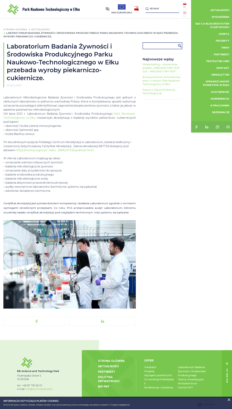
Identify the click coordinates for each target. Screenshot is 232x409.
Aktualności (40, 29)
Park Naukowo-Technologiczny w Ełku (43, 9)
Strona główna (15, 29)
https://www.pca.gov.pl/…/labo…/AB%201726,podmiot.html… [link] (55, 150)
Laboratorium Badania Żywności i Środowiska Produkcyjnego (192, 371)
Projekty (149, 371)
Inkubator (150, 367)
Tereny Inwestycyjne (191, 379)
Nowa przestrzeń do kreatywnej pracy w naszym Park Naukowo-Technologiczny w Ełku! (161, 81)
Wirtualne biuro (187, 383)
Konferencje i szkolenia (158, 387)
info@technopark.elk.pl (39, 389)
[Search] (161, 9)
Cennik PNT (185, 387)
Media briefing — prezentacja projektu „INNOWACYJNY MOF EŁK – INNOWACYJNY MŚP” (161, 68)
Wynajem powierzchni (158, 375)
